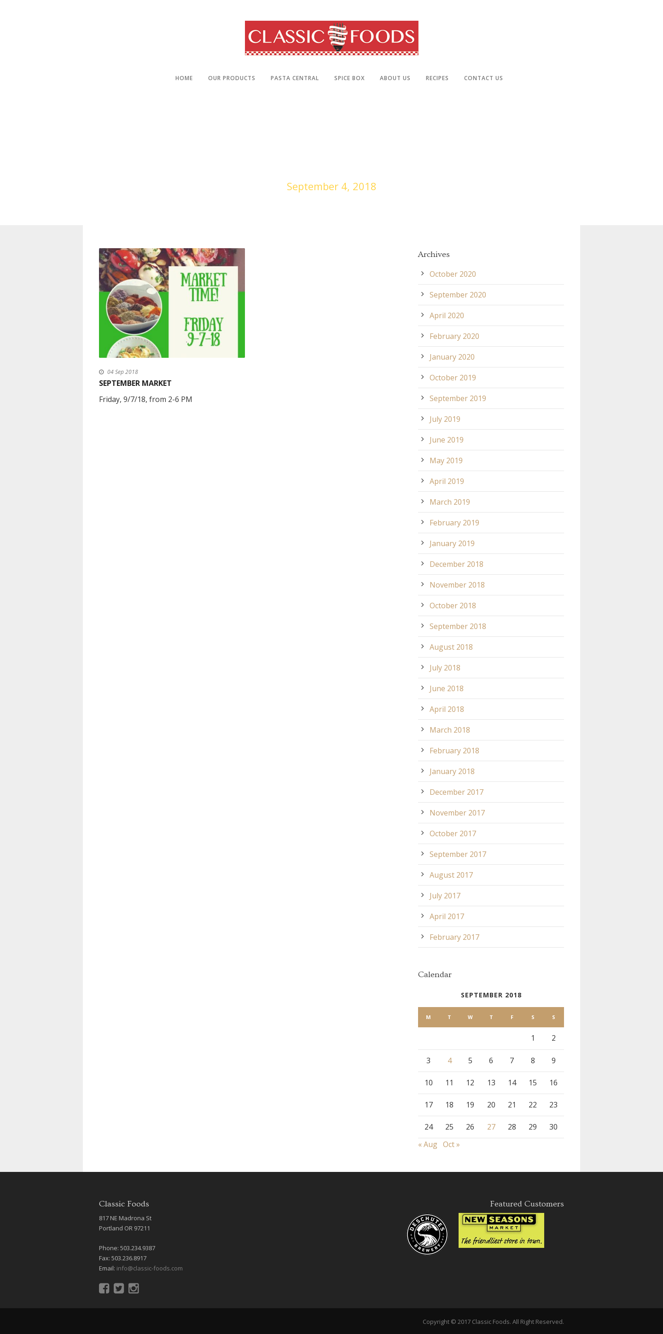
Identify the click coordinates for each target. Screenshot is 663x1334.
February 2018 (454, 751)
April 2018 (447, 709)
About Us (395, 78)
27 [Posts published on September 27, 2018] (491, 1127)
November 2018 (457, 585)
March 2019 (450, 502)
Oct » (451, 1144)
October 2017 (453, 833)
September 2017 (458, 854)
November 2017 (457, 813)
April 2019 (447, 481)
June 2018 (447, 688)
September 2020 (458, 295)
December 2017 (456, 792)
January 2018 (452, 771)
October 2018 (453, 605)
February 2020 (454, 336)
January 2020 (452, 357)
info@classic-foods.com (149, 1268)
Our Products (232, 78)
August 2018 (451, 647)
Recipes (437, 78)
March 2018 (450, 730)
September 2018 (458, 626)
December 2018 (456, 564)
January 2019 (452, 543)
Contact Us (483, 78)
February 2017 (454, 937)
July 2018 (445, 668)
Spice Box (349, 78)
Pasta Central (295, 78)
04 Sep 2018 (122, 372)
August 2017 (451, 875)
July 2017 (445, 896)
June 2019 (447, 440)
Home (184, 78)
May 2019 (446, 460)
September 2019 (458, 398)
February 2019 (454, 523)
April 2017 (447, 916)
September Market (135, 383)
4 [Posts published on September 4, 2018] (450, 1060)
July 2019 (445, 419)
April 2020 (447, 315)
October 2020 (453, 274)
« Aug (427, 1144)
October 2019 (453, 378)
